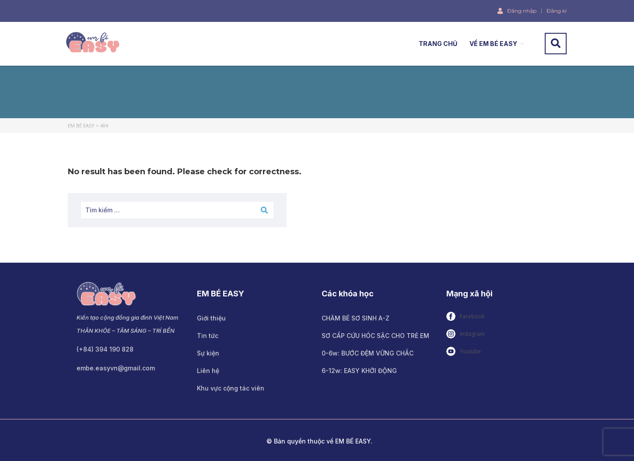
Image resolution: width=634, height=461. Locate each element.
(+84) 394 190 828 (105, 349)
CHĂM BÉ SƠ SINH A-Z (355, 318)
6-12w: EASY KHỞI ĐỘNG (359, 370)
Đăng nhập (516, 10)
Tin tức (207, 335)
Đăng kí (556, 11)
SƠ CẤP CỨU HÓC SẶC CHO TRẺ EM (375, 335)
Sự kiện (208, 353)
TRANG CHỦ (438, 43)
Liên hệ (208, 370)
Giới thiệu (211, 318)
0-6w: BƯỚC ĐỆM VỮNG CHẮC (367, 353)
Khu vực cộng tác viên (230, 388)
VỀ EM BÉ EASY (493, 43)
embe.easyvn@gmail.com (116, 368)
